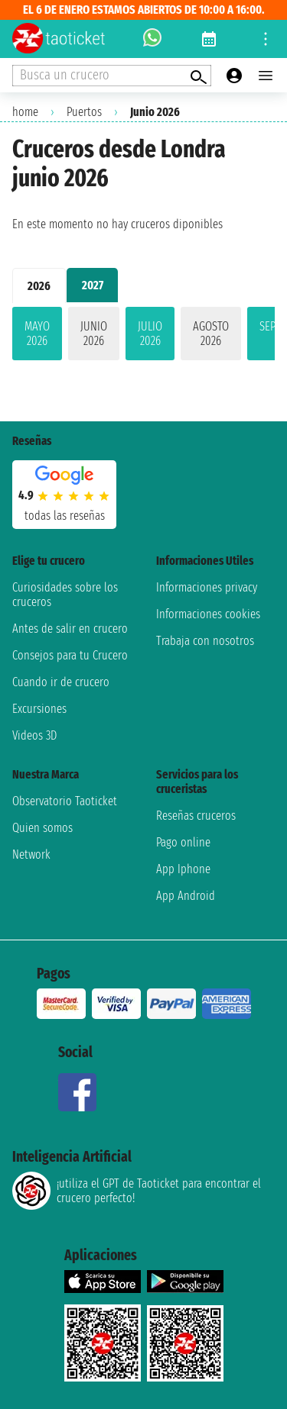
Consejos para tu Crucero (70, 655)
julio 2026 (150, 333)
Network (31, 854)
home (25, 112)
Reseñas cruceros (196, 815)
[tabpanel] (143, 336)
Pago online (183, 842)
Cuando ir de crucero (60, 682)
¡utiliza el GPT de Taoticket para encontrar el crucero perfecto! (136, 1191)
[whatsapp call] (152, 39)
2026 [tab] (39, 286)
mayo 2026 (37, 333)
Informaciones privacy (206, 587)
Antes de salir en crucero (70, 628)
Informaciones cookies (208, 614)
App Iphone (183, 869)
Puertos (84, 112)
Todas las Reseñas (64, 515)
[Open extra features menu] (111, 75)
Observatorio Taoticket (64, 801)
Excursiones (39, 708)
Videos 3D (34, 735)
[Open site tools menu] (265, 39)
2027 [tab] (92, 285)
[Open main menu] (265, 75)
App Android (185, 895)
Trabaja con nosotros (205, 641)
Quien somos (42, 828)
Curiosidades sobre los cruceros (65, 594)
